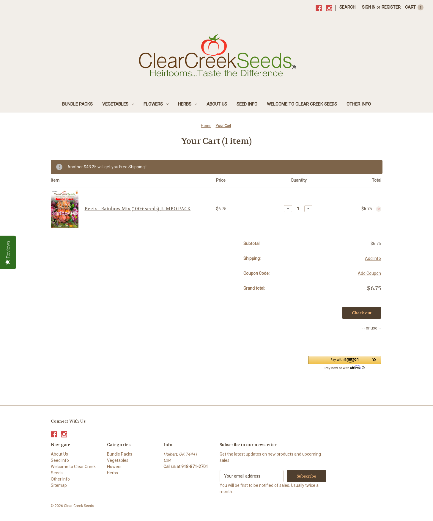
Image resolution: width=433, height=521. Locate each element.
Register (391, 7)
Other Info (359, 104)
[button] (344, 362)
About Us (217, 104)
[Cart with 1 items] (414, 7)
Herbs (187, 104)
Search (347, 7)
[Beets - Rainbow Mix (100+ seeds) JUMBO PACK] (298, 208)
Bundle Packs (77, 104)
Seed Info (247, 104)
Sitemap (59, 485)
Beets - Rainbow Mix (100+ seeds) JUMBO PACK (138, 209)
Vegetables (118, 104)
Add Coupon (369, 273)
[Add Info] (373, 258)
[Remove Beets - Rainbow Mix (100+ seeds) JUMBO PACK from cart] (378, 209)
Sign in (368, 7)
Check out (361, 313)
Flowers (156, 104)
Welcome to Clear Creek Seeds (302, 104)
